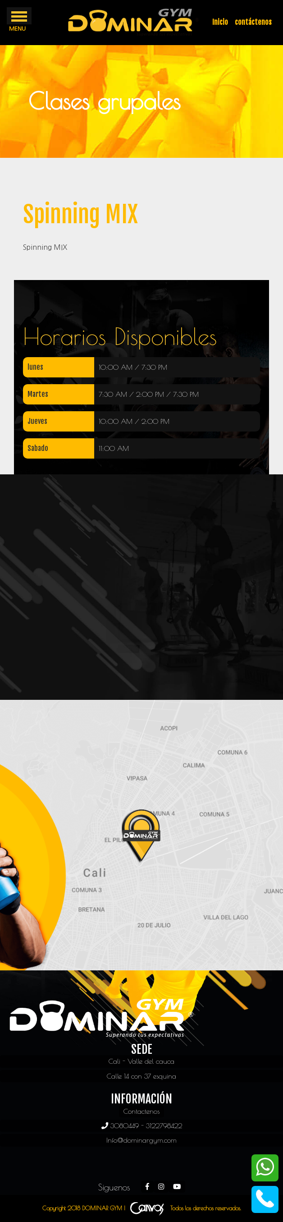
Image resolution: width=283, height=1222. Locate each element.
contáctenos (253, 22)
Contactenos (141, 1111)
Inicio (220, 22)
